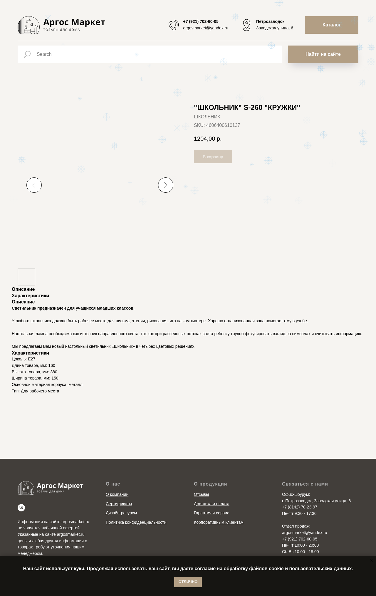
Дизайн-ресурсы (121, 513)
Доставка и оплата (211, 503)
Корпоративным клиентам (219, 522)
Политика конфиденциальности (136, 522)
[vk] (21, 507)
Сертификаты (119, 503)
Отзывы (201, 494)
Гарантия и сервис (211, 513)
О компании (117, 494)
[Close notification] (372, 561)
